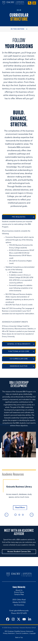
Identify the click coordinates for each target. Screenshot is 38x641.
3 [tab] (23, 515)
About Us (19, 590)
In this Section (17, 29)
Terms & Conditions (22, 633)
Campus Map (19, 594)
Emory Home (19, 592)
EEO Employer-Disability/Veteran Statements (19, 631)
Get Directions (19, 605)
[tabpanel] (19, 494)
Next (31, 515)
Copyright (32, 633)
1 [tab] (15, 515)
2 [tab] (19, 515)
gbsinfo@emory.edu (21, 611)
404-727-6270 (22, 613)
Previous (6, 515)
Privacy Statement (9, 633)
